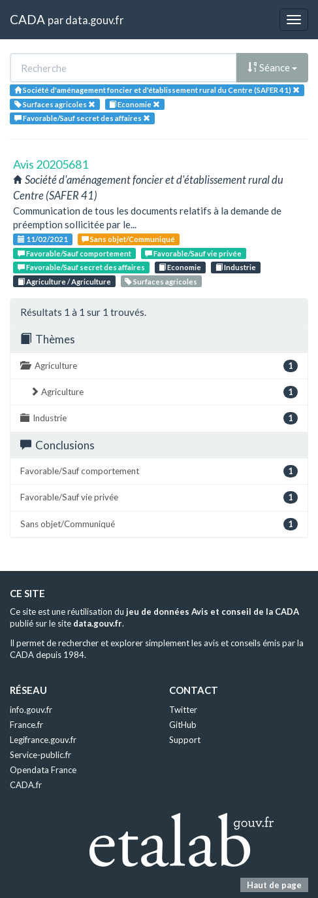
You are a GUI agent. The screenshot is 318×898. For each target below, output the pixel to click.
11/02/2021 (43, 239)
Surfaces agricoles (161, 281)
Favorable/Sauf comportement (74, 253)
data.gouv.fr (94, 20)
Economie (180, 267)
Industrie (235, 267)
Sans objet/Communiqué (128, 239)
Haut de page (274, 885)
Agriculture (159, 366)
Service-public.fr (40, 755)
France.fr (26, 724)
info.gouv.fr (31, 709)
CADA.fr (26, 785)
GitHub (183, 724)
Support (184, 739)
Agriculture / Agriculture (64, 281)
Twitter (183, 709)
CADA (27, 19)
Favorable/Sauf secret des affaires (81, 267)
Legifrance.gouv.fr (43, 739)
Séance (272, 67)
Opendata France (43, 770)
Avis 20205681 (50, 164)
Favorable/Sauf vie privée (193, 253)
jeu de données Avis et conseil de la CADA (212, 611)
